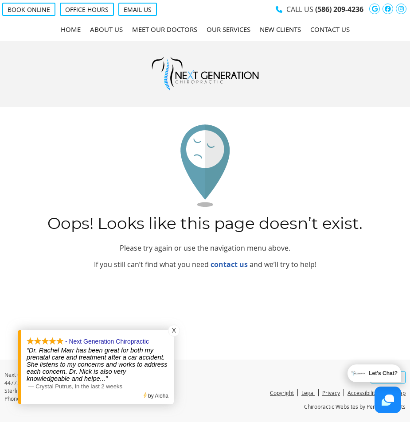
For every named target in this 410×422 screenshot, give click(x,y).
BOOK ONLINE (29, 9)
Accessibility (363, 392)
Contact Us (330, 29)
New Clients (280, 29)
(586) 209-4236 (339, 9)
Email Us (138, 9)
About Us (106, 29)
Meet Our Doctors (164, 29)
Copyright (282, 392)
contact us (229, 264)
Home (71, 29)
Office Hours (87, 9)
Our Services (228, 29)
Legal (308, 392)
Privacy (331, 392)
